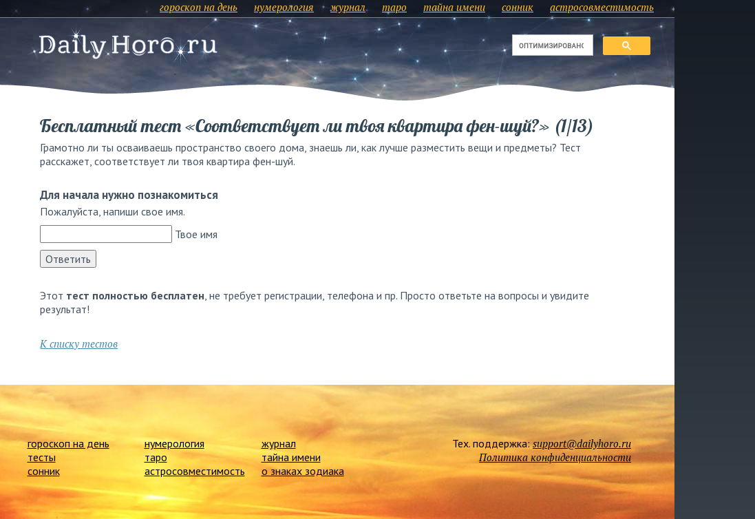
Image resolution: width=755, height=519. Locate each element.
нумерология (284, 7)
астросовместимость (602, 7)
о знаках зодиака (303, 471)
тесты (42, 457)
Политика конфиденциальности (555, 457)
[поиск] (551, 45)
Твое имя (196, 234)
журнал (347, 7)
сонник (517, 7)
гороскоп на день (198, 7)
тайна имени (454, 7)
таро (394, 7)
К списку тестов (79, 343)
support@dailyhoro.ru (582, 443)
